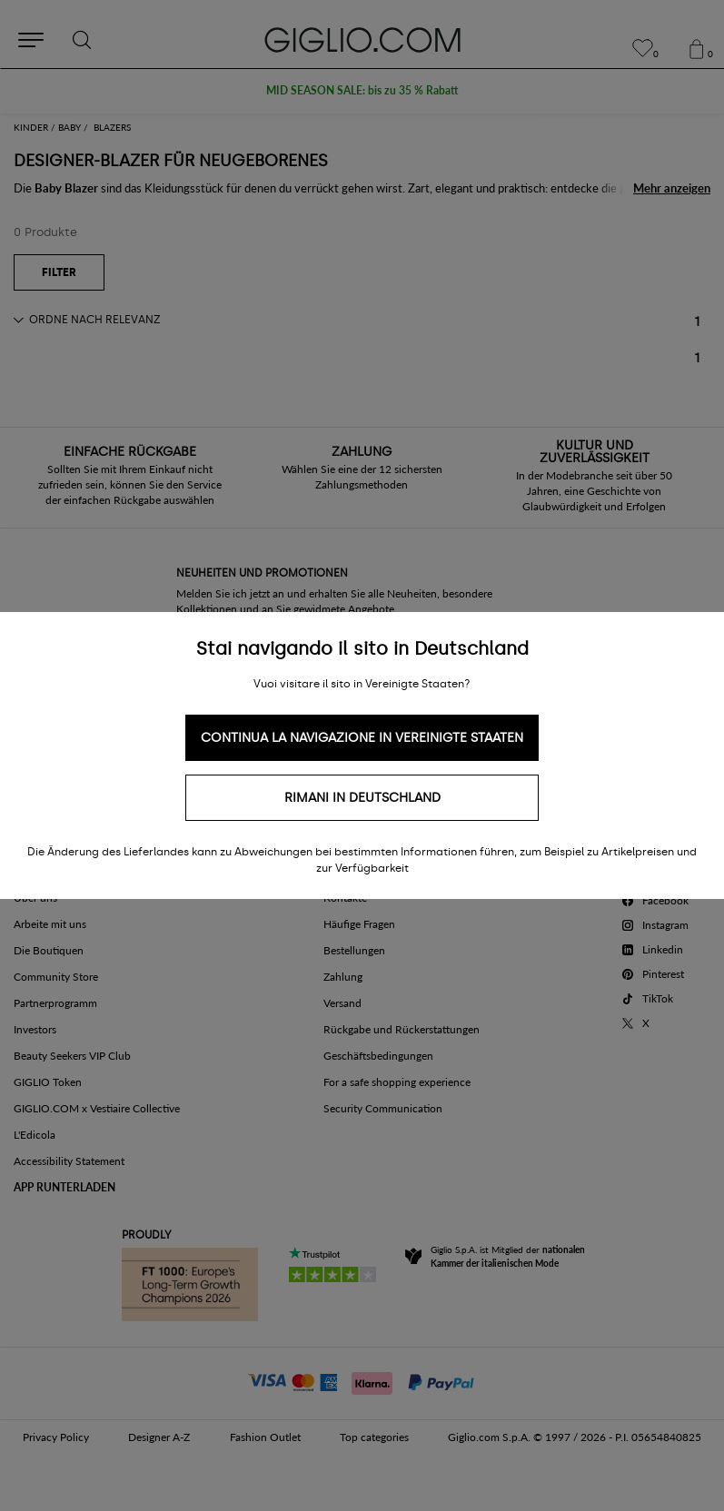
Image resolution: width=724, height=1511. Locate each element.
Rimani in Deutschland (362, 797)
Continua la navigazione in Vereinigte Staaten (362, 738)
